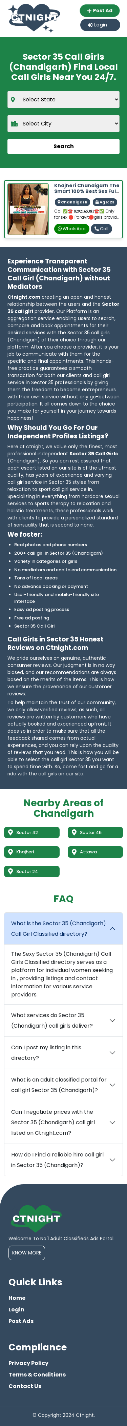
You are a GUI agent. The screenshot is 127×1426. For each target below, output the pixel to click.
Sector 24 (23, 871)
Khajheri (21, 852)
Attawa (84, 852)
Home (16, 1298)
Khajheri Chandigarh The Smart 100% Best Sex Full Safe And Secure (87, 191)
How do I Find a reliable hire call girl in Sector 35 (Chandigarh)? (57, 1160)
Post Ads (21, 1321)
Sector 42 (23, 832)
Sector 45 (87, 832)
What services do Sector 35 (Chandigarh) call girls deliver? (52, 1020)
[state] (63, 99)
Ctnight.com (23, 297)
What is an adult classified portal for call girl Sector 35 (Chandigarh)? (59, 1085)
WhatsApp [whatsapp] (72, 228)
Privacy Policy (28, 1363)
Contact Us (24, 1386)
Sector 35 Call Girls (93, 453)
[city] (63, 123)
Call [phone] (101, 228)
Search (64, 146)
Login (97, 24)
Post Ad (100, 10)
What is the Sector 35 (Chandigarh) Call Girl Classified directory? (58, 928)
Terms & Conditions (37, 1375)
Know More (26, 1252)
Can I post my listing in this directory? (46, 1053)
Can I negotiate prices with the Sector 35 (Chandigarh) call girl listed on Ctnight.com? (53, 1122)
